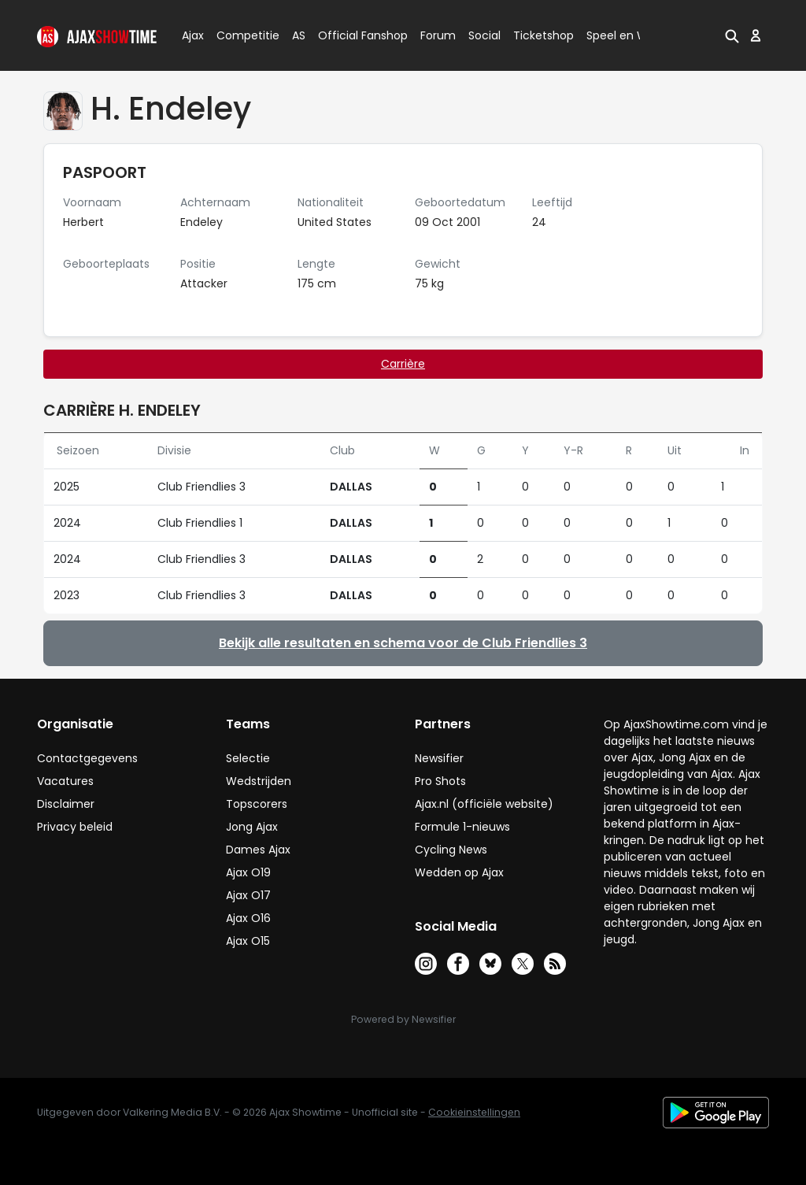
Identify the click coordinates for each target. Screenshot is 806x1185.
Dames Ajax (258, 849)
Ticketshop (543, 35)
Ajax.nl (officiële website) (484, 804)
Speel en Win (621, 35)
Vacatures (65, 781)
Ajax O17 (248, 895)
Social (482, 35)
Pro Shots (440, 781)
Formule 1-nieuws (462, 827)
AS (298, 35)
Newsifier (439, 758)
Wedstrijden (258, 781)
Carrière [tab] (403, 364)
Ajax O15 (248, 941)
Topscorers (256, 804)
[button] (732, 35)
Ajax (192, 35)
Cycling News (451, 849)
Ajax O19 (248, 872)
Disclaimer (65, 804)
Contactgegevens (87, 758)
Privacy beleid (75, 827)
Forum (438, 35)
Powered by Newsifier (403, 1019)
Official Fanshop (353, 35)
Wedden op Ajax (459, 872)
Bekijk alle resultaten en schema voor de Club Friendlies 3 (403, 643)
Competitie (241, 35)
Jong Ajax (252, 827)
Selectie (248, 758)
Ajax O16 (248, 918)
